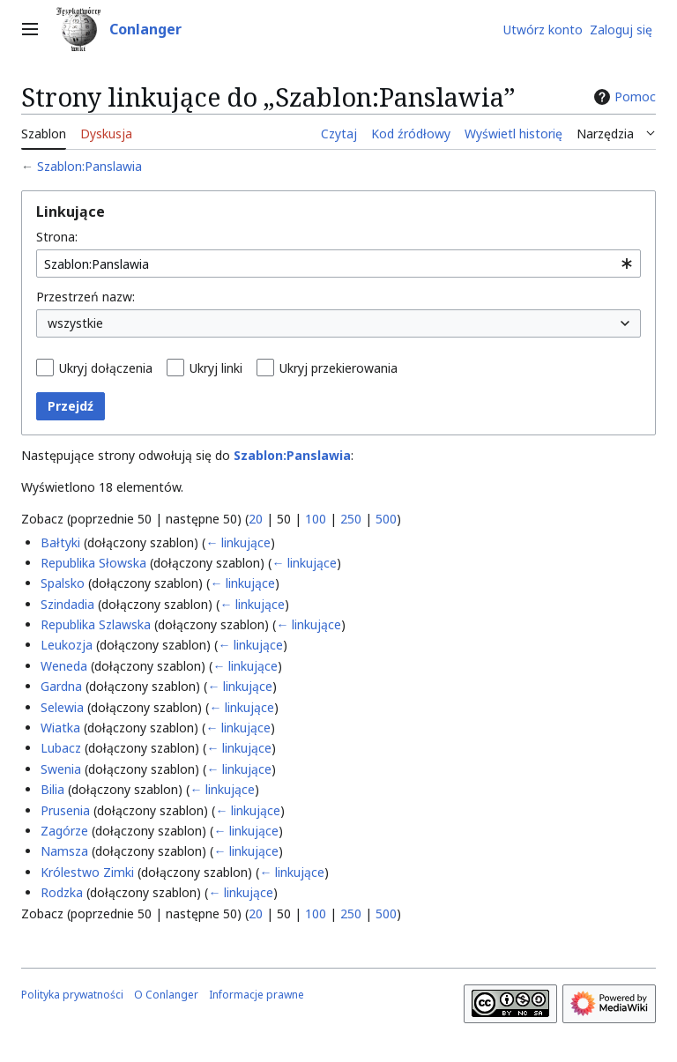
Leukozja (67, 644)
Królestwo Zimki (87, 872)
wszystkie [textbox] (75, 323)
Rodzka (62, 892)
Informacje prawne (256, 994)
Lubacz (61, 747)
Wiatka (60, 727)
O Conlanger (166, 994)
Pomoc (623, 96)
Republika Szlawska (96, 624)
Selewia (62, 707)
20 (256, 518)
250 (350, 518)
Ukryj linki (216, 368)
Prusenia (65, 810)
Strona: (57, 236)
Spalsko (63, 583)
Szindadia (67, 604)
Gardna (61, 686)
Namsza (64, 851)
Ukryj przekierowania (338, 368)
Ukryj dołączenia (106, 368)
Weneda (64, 665)
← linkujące (238, 542)
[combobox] (338, 263)
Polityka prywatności (72, 994)
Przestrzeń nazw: (85, 296)
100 (315, 518)
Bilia (52, 789)
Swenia (61, 769)
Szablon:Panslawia (89, 166)
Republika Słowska (93, 562)
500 (386, 518)
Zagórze (64, 830)
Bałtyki (60, 542)
